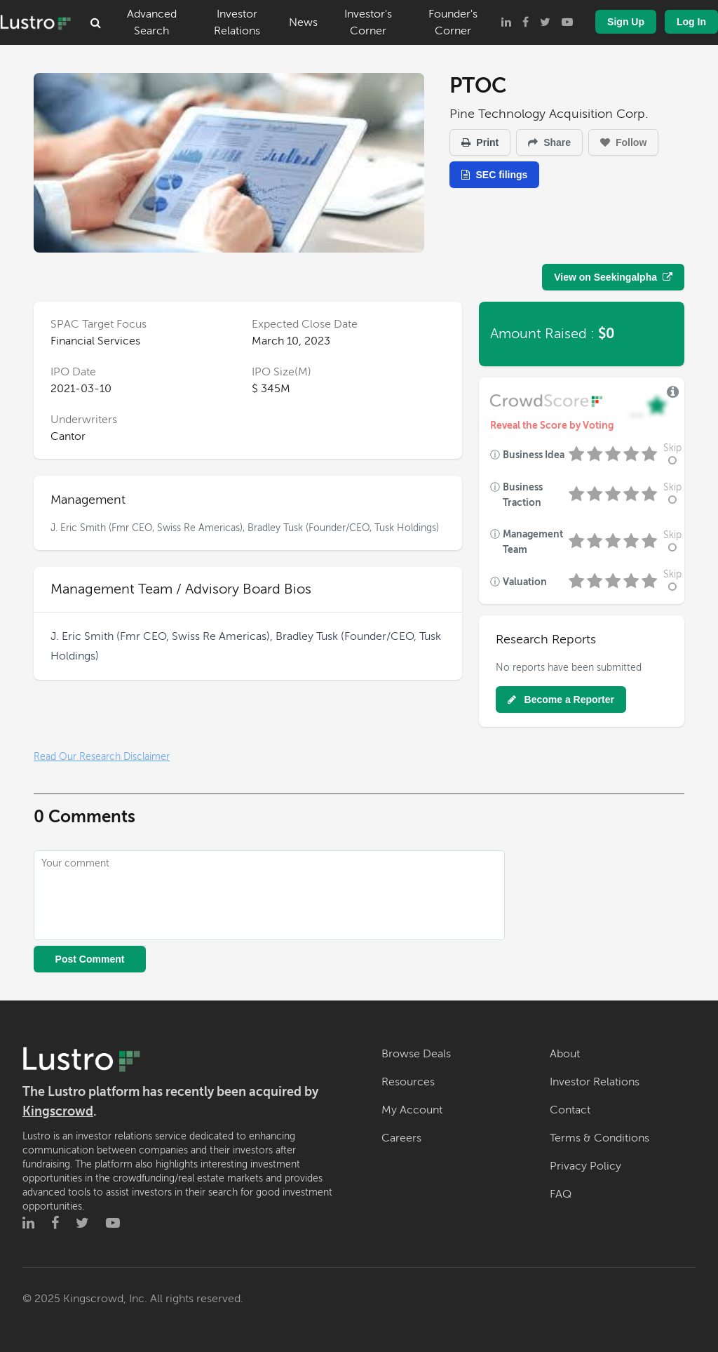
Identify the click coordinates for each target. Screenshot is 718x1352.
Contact (570, 1110)
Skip (672, 454)
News (303, 22)
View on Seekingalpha (613, 277)
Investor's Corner (368, 22)
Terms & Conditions (599, 1138)
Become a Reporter (561, 699)
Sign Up (625, 21)
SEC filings (494, 174)
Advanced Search (152, 22)
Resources (408, 1082)
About (565, 1054)
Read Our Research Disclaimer (102, 756)
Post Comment (90, 959)
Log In (691, 21)
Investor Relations (237, 22)
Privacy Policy (585, 1166)
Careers (401, 1138)
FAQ (560, 1194)
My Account (411, 1110)
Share (549, 142)
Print (480, 142)
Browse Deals (416, 1054)
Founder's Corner (452, 22)
